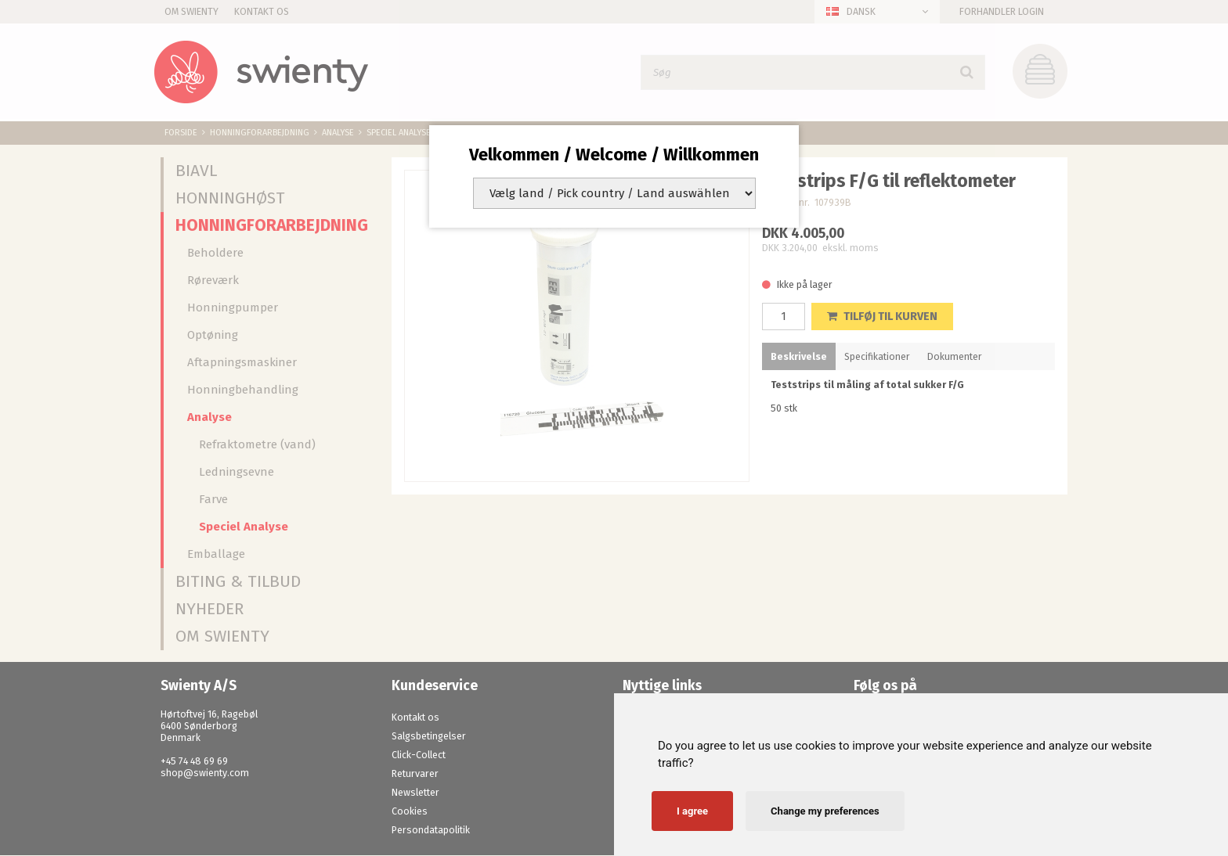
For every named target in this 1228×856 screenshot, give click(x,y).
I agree (692, 811)
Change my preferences (825, 811)
